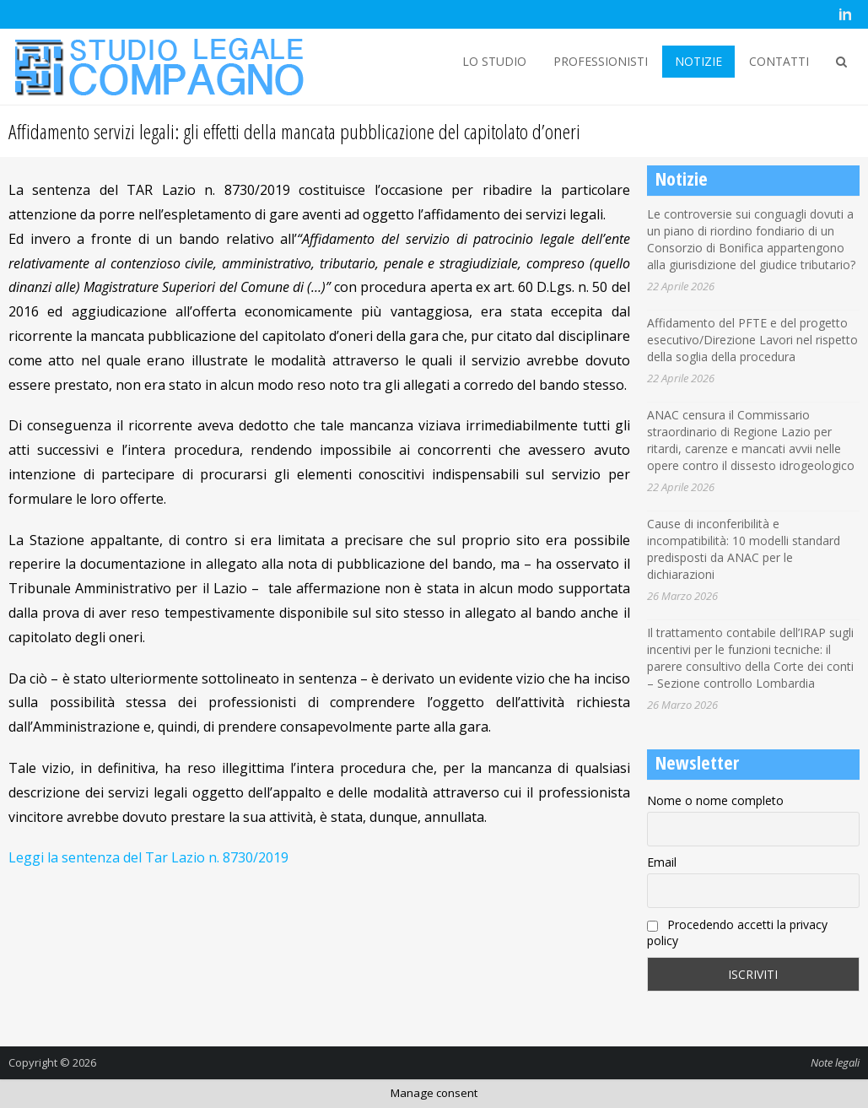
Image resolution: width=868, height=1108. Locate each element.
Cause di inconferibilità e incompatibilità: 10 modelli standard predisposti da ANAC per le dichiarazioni (743, 549)
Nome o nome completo (715, 800)
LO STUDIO (494, 61)
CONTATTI (779, 61)
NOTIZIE (698, 61)
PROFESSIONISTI (600, 61)
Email (662, 862)
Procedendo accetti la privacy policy (737, 932)
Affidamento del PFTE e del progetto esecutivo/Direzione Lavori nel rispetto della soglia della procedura (752, 340)
